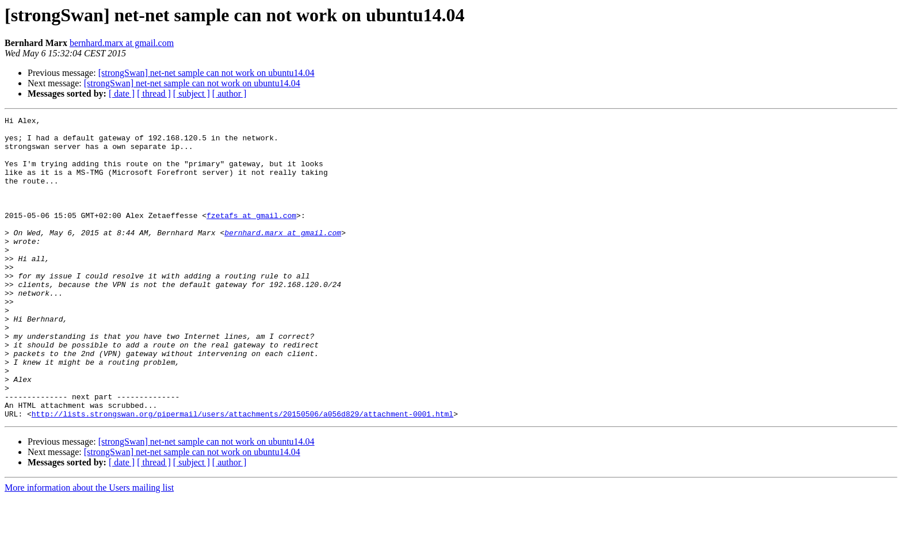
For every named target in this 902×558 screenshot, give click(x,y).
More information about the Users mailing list (89, 548)
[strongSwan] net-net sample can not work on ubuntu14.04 (206, 73)
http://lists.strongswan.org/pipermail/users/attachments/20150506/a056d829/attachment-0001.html (242, 474)
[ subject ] (191, 93)
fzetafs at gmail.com (251, 236)
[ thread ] (154, 93)
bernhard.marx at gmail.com (122, 43)
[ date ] (122, 93)
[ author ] (229, 93)
